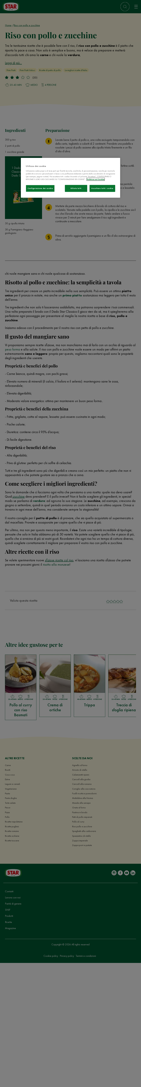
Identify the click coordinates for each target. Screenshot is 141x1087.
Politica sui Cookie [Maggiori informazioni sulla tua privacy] (95, 179)
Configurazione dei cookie (40, 188)
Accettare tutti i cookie (102, 188)
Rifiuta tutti (76, 188)
